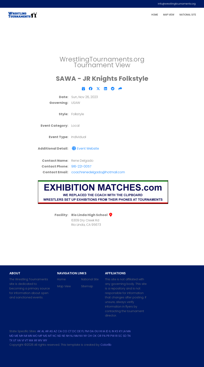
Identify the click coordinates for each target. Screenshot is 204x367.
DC (74, 331)
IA (104, 331)
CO (65, 331)
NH (68, 336)
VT (26, 340)
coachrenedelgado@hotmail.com (98, 172)
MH (21, 336)
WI (35, 340)
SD (125, 336)
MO (35, 336)
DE (79, 331)
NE (63, 336)
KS (116, 331)
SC (120, 336)
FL (82, 331)
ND (59, 336)
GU (96, 331)
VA (19, 340)
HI (100, 331)
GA (91, 331)
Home (154, 14)
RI (116, 336)
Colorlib (105, 345)
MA (129, 331)
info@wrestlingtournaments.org (177, 3)
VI (23, 340)
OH (90, 336)
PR (108, 336)
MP (40, 336)
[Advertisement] (102, 39)
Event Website (85, 148)
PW (112, 336)
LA (124, 331)
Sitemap (87, 286)
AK (39, 331)
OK (95, 336)
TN (128, 336)
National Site (187, 14)
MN (30, 336)
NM (76, 336)
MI (25, 336)
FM (87, 331)
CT (70, 331)
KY (120, 331)
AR (47, 331)
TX (10, 340)
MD (11, 336)
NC (55, 336)
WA (31, 340)
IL (110, 331)
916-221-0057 (81, 166)
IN (113, 331)
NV (81, 336)
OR (99, 336)
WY (45, 340)
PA (104, 336)
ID (107, 331)
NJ (72, 336)
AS (51, 331)
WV (40, 340)
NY (85, 336)
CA (60, 331)
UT (14, 340)
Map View (168, 14)
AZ (55, 331)
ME (16, 336)
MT (50, 336)
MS (45, 336)
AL (42, 331)
